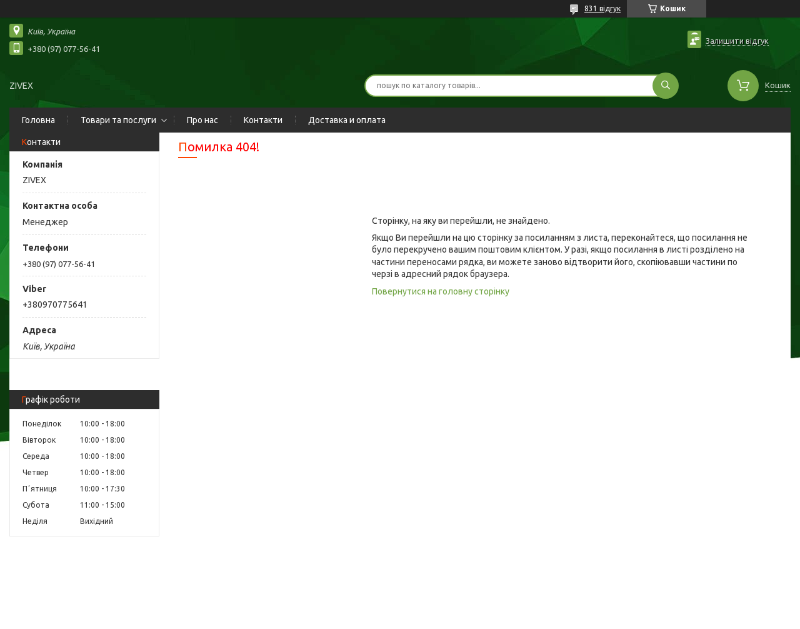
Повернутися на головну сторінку (440, 291)
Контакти (263, 120)
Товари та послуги (118, 120)
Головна (38, 120)
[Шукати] (665, 86)
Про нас (202, 120)
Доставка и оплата (347, 120)
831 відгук (602, 8)
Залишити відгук (737, 40)
